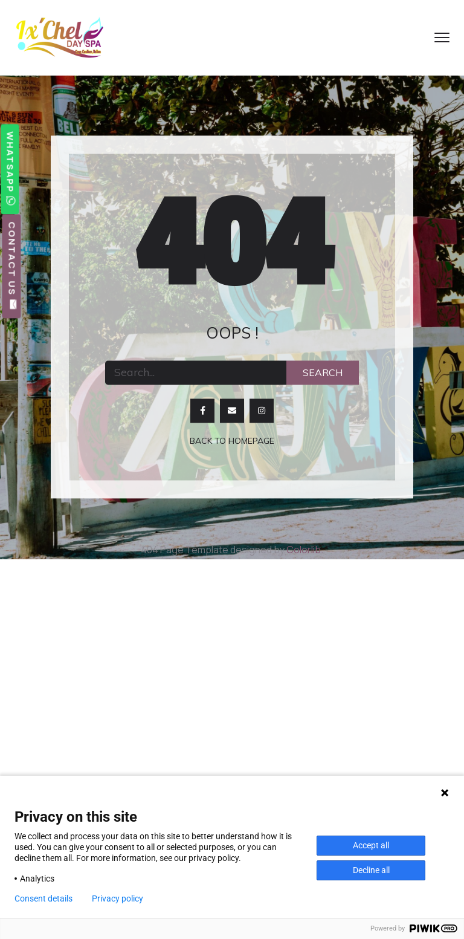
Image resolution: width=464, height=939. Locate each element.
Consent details (43, 898)
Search (323, 372)
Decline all (371, 870)
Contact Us (11, 266)
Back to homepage (232, 440)
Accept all (371, 845)
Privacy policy (117, 898)
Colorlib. (304, 549)
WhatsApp (10, 169)
